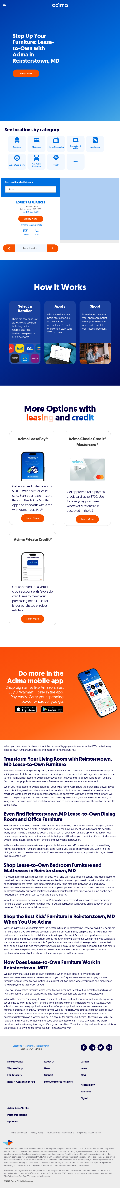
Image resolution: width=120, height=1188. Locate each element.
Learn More (32, 518)
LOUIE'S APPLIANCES (30, 202)
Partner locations (17, 1114)
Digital (84, 1098)
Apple (26, 710)
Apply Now (30, 218)
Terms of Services (18, 1132)
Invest (84, 1068)
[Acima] (60, 7)
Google (53, 710)
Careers (85, 1061)
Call (37, 232)
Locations (17, 1045)
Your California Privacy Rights (60, 1132)
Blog (83, 1075)
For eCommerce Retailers (58, 1081)
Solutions (86, 1091)
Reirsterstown (42, 1045)
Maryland (29, 1045)
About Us (49, 1061)
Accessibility (88, 1085)
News (47, 1068)
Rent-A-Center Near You (21, 1081)
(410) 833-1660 (32, 211)
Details (26, 232)
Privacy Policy (36, 1132)
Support (48, 1075)
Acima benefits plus (18, 1108)
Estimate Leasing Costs (31, 225)
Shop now (26, 73)
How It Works (15, 1061)
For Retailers (14, 1075)
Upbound (12, 1121)
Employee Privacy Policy (89, 1132)
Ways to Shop (15, 1068)
